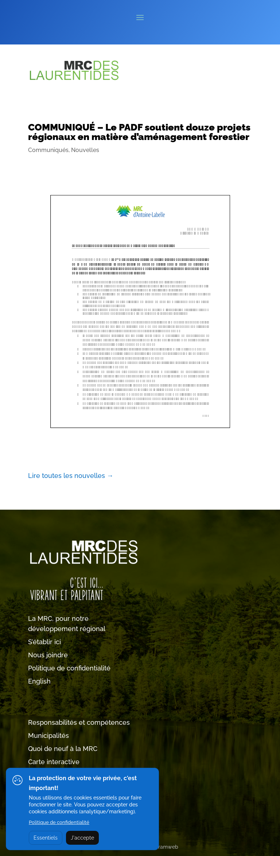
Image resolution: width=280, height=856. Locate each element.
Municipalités (48, 735)
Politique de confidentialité (69, 668)
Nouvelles (85, 150)
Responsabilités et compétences (79, 722)
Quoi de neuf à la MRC (62, 748)
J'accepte (82, 838)
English (39, 681)
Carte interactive (53, 762)
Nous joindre (48, 655)
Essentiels (46, 838)
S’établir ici (44, 642)
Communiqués (48, 150)
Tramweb (166, 847)
